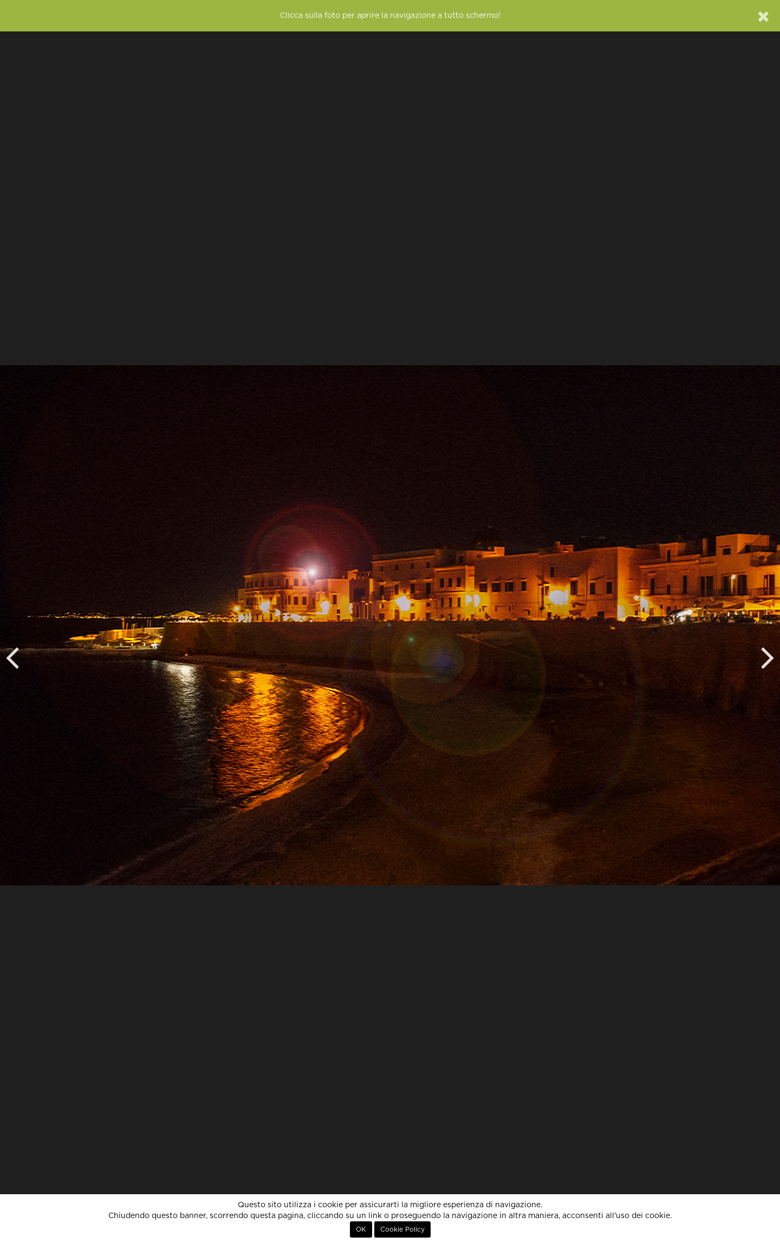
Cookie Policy (402, 1229)
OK (361, 1229)
